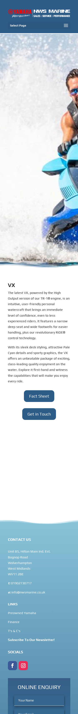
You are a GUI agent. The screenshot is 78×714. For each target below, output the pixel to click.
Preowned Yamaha (22, 613)
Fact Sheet (39, 396)
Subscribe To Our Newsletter (31, 640)
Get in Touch (39, 414)
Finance (14, 622)
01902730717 (21, 583)
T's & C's (14, 631)
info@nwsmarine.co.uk (28, 592)
